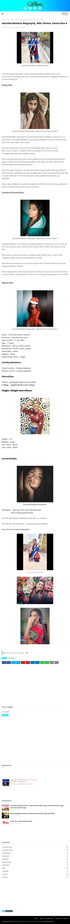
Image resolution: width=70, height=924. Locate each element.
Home (3, 19)
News (35, 868)
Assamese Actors (35, 847)
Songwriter (35, 871)
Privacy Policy (49, 918)
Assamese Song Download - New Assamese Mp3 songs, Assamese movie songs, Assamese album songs (37, 806)
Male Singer (35, 865)
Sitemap (65, 918)
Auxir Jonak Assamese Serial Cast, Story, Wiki (23, 780)
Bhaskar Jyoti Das (8, 27)
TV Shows (35, 874)
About (41, 918)
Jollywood (35, 859)
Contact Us (58, 918)
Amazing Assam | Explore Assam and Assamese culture (27, 921)
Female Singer (35, 853)
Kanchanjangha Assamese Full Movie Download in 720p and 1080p (32, 813)
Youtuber (35, 877)
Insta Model (9, 19)
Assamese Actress (35, 850)
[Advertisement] (35, 686)
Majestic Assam (35, 862)
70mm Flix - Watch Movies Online (21, 821)
